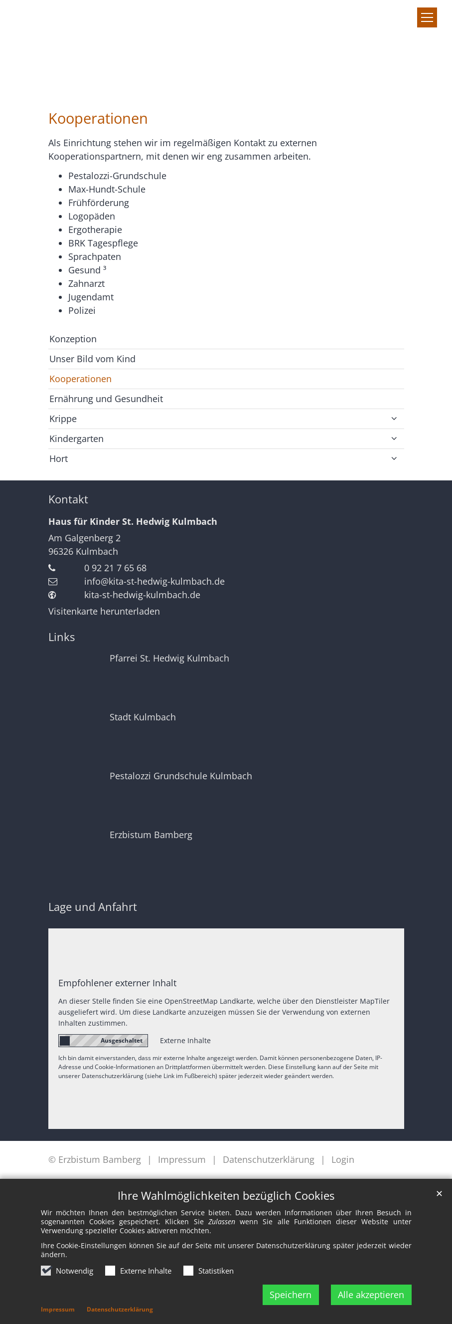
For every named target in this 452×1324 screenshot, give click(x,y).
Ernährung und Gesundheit (106, 399)
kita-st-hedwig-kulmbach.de (142, 595)
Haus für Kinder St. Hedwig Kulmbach (132, 521)
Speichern (290, 1295)
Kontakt (68, 499)
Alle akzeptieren (371, 1295)
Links (61, 637)
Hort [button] (58, 458)
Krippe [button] (63, 419)
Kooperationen (98, 118)
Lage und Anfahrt (92, 906)
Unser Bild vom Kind (92, 359)
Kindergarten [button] (76, 438)
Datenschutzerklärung (120, 1309)
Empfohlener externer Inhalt (117, 983)
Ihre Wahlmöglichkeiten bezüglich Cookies (226, 1195)
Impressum (58, 1309)
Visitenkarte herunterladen (104, 611)
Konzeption (73, 339)
